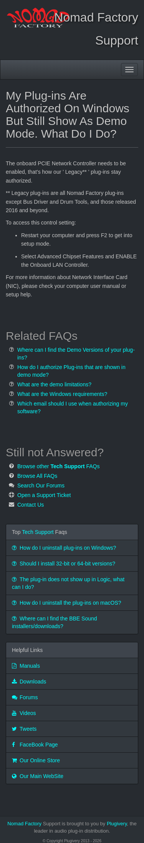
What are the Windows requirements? (62, 394)
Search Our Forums (41, 485)
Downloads (29, 681)
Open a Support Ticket (44, 495)
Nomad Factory (24, 823)
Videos (24, 713)
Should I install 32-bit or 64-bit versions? (63, 563)
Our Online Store (36, 760)
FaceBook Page (35, 745)
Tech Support (38, 532)
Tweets (24, 729)
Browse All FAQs (37, 476)
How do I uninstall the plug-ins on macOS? (66, 603)
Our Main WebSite (37, 776)
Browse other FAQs (58, 466)
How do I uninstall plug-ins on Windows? (64, 548)
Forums (25, 697)
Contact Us (30, 505)
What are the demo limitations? (54, 384)
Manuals (26, 666)
